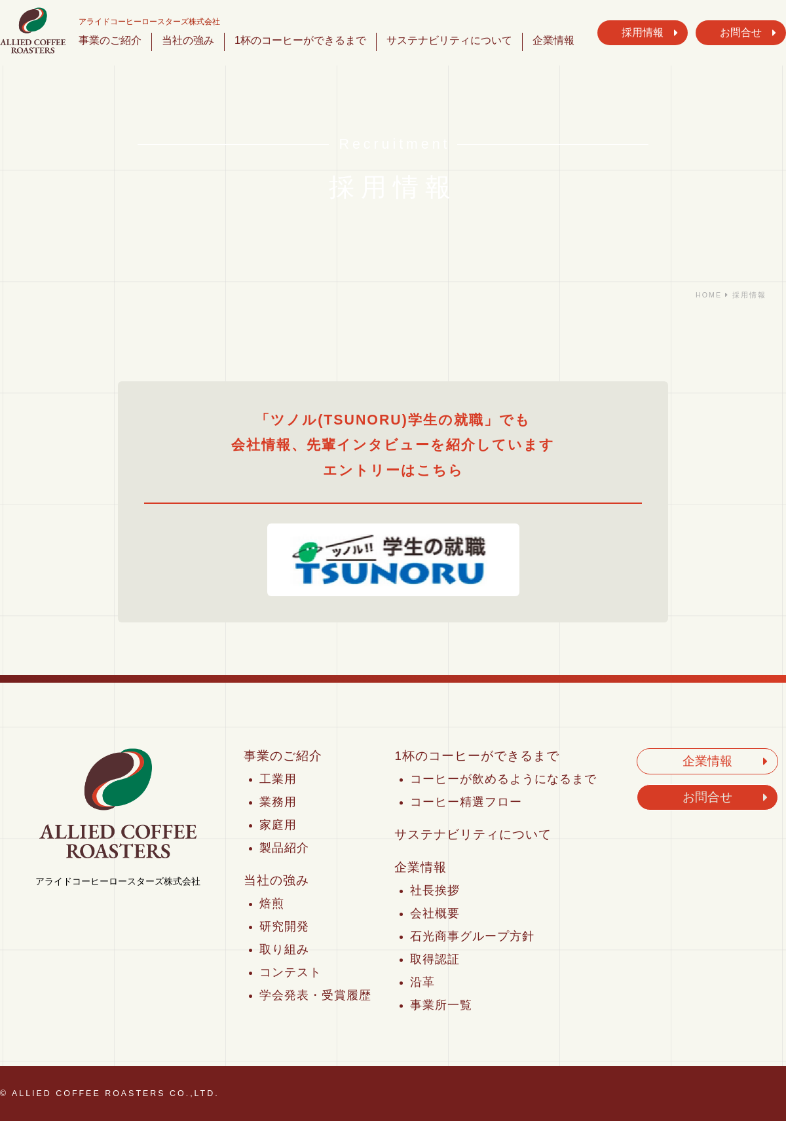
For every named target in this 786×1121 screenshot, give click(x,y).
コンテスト (290, 972)
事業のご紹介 (110, 40)
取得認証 (435, 959)
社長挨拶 (435, 890)
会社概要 (435, 913)
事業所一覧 (441, 1005)
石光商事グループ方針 (472, 936)
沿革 (422, 982)
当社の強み (188, 40)
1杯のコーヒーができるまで (300, 40)
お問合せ (741, 32)
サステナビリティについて (449, 40)
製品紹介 (284, 847)
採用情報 (643, 32)
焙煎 (271, 903)
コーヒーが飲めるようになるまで (503, 779)
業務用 (278, 801)
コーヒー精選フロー (466, 801)
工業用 (278, 779)
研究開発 (284, 926)
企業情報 (553, 40)
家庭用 (278, 824)
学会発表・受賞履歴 (315, 995)
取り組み (284, 949)
